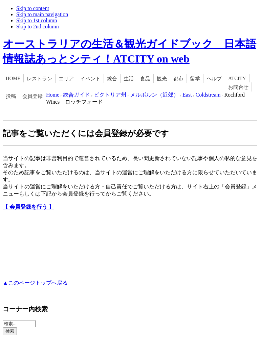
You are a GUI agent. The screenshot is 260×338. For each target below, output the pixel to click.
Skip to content (32, 8)
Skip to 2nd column (37, 26)
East (187, 95)
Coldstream (208, 95)
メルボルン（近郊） (154, 95)
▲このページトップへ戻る (35, 283)
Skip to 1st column (36, 20)
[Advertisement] (82, 239)
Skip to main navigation (42, 14)
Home (52, 95)
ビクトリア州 (110, 95)
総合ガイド (76, 95)
